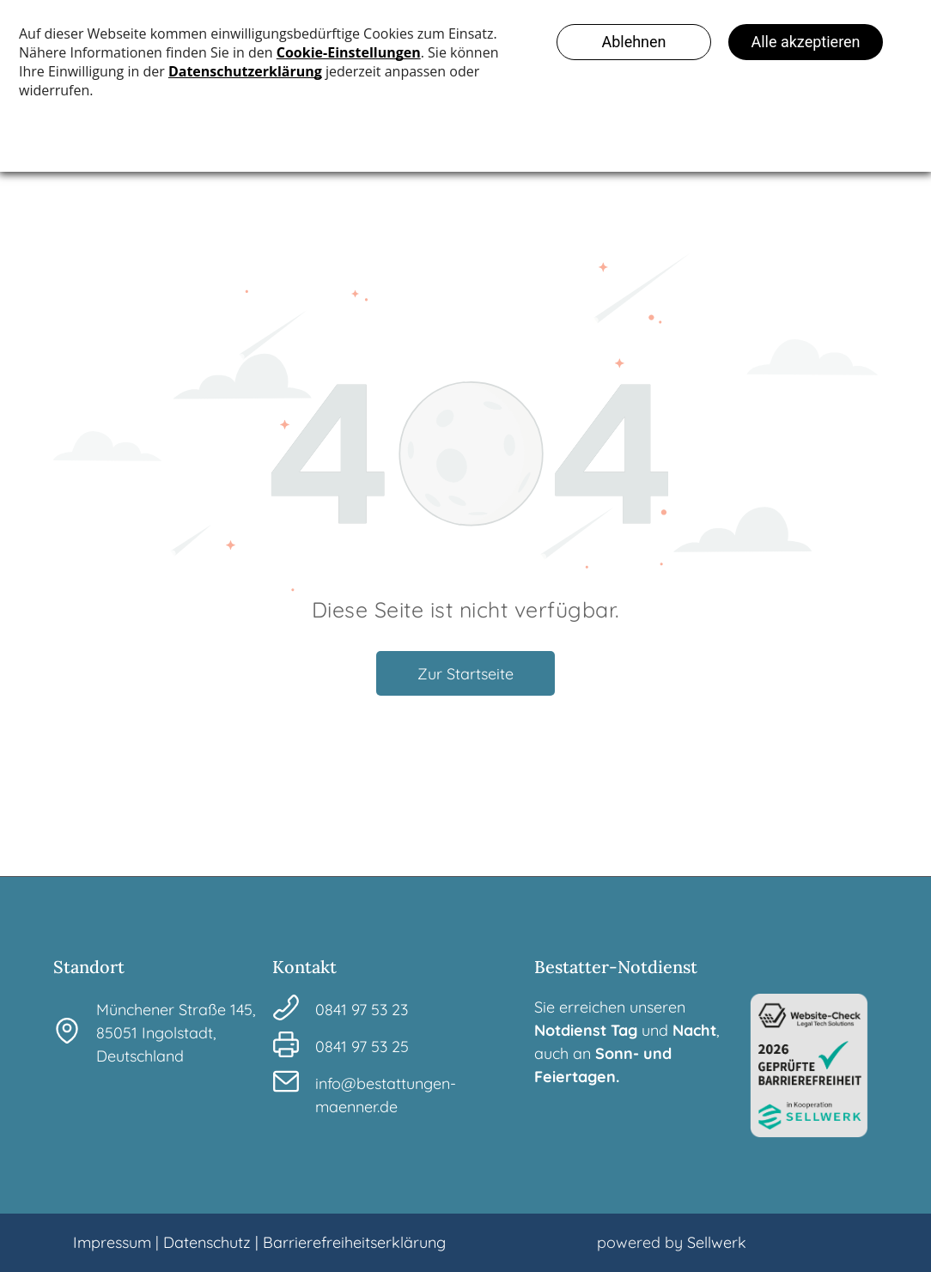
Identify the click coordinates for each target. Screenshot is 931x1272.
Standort (89, 966)
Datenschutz (207, 1242)
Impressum (112, 1242)
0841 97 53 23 (361, 1009)
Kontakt (304, 966)
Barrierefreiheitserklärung (354, 1242)
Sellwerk (716, 1242)
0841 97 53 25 (362, 1046)
